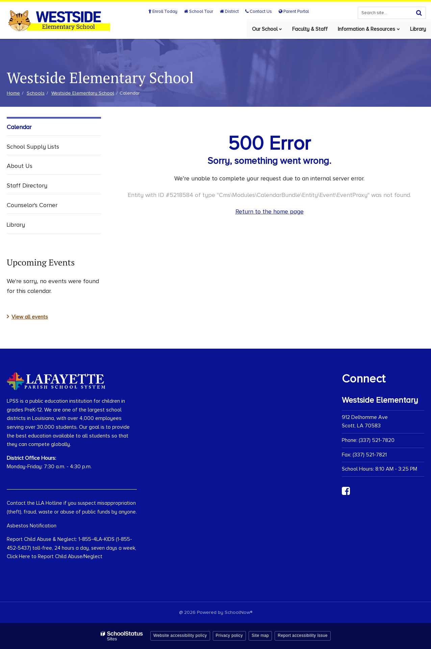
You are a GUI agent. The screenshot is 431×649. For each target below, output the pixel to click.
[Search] (419, 13)
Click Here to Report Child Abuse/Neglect (54, 556)
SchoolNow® (238, 612)
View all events (29, 317)
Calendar (19, 127)
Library (16, 224)
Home (13, 93)
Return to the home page (269, 211)
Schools (36, 93)
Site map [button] (260, 635)
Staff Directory (27, 185)
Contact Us (259, 11)
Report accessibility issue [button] (303, 635)
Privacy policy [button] (229, 635)
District (229, 11)
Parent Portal (294, 11)
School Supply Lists (33, 146)
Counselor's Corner (32, 205)
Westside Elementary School (82, 93)
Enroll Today (163, 11)
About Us (19, 166)
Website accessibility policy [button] (180, 635)
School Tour (199, 11)
